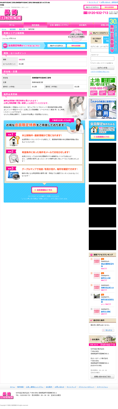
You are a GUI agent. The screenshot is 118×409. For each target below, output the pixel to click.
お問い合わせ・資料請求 (109, 2)
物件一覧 (22, 29)
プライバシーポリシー (86, 387)
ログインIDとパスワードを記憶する (102, 63)
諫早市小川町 (106, 278)
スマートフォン (102, 387)
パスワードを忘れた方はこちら (100, 71)
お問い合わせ (59, 387)
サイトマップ (93, 2)
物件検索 (13, 29)
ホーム (4, 29)
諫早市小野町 (106, 312)
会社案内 (49, 387)
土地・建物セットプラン (34, 387)
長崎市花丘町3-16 (107, 288)
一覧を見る (108, 330)
